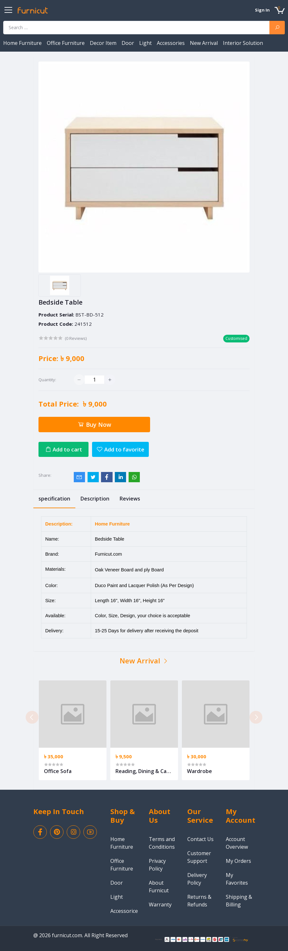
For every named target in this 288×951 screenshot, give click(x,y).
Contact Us (200, 839)
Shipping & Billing (239, 900)
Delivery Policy (197, 878)
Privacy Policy (157, 864)
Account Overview (237, 843)
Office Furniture (66, 42)
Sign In (262, 10)
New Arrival (204, 42)
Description (94, 498)
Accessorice (124, 910)
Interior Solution (243, 42)
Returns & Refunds (199, 900)
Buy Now (94, 424)
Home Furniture (23, 42)
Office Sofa (58, 771)
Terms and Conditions (162, 843)
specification (54, 498)
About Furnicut (159, 886)
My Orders (238, 860)
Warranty (160, 904)
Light (146, 42)
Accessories (171, 42)
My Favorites (237, 878)
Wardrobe (199, 771)
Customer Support (199, 857)
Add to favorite (120, 449)
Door (128, 42)
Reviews (130, 498)
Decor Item (104, 42)
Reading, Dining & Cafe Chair (143, 771)
